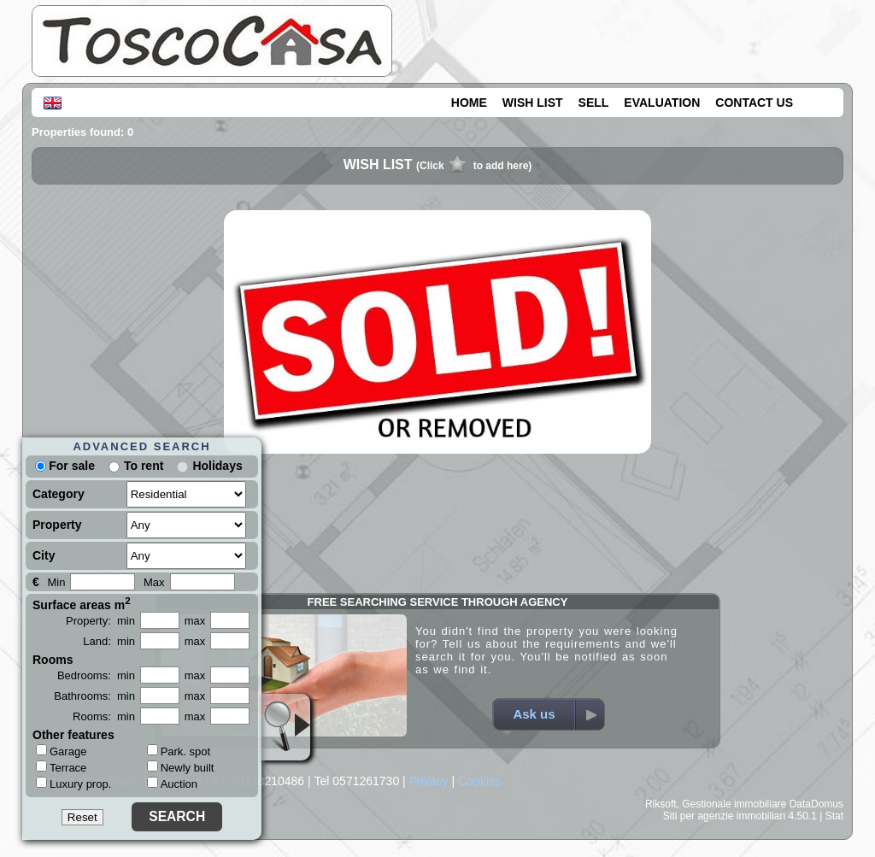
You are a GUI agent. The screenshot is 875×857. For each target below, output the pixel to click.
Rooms (52, 659)
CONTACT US (754, 102)
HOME (469, 102)
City (43, 555)
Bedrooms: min (96, 675)
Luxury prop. (73, 783)
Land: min (109, 641)
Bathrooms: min (94, 696)
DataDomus (816, 804)
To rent (143, 466)
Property (57, 524)
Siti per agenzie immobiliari (724, 816)
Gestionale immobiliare (734, 804)
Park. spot (179, 751)
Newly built (180, 767)
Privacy (429, 781)
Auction (172, 784)
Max (154, 582)
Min (56, 582)
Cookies (480, 781)
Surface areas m (81, 603)
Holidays (217, 466)
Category (58, 494)
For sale (65, 466)
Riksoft (661, 804)
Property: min (100, 620)
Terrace (61, 767)
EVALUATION (662, 102)
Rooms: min (104, 716)
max (195, 620)
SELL (593, 102)
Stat (834, 816)
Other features (73, 735)
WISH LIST (532, 102)
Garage (61, 751)
